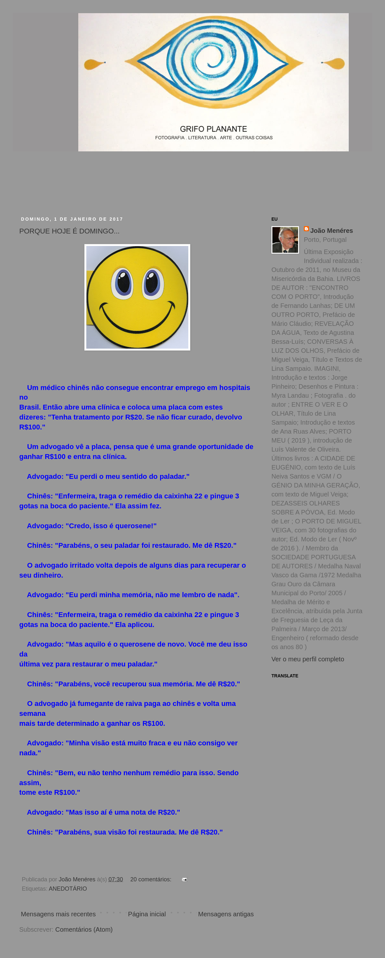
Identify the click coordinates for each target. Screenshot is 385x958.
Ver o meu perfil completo (307, 659)
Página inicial (147, 914)
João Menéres (331, 230)
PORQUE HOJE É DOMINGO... (69, 231)
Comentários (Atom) (84, 929)
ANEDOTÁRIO (68, 889)
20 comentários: (151, 879)
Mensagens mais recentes (58, 914)
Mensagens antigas (226, 914)
